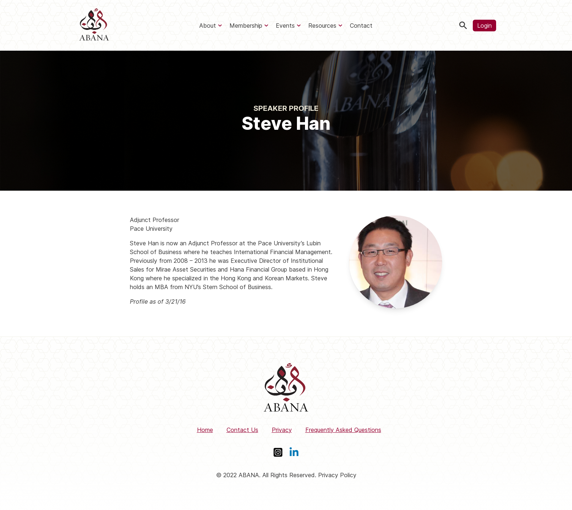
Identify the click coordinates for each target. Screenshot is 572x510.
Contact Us (242, 429)
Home (205, 429)
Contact (361, 25)
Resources (322, 25)
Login (484, 25)
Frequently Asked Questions (343, 429)
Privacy (282, 429)
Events (285, 25)
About (207, 25)
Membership (245, 25)
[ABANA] (94, 25)
